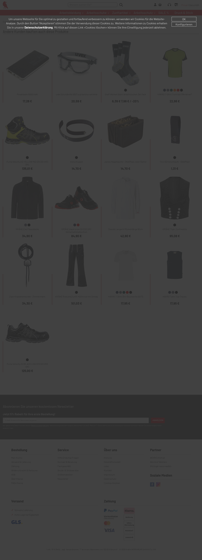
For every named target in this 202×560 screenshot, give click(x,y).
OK (184, 19)
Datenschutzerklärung (38, 27)
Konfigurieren (184, 24)
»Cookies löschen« (95, 27)
